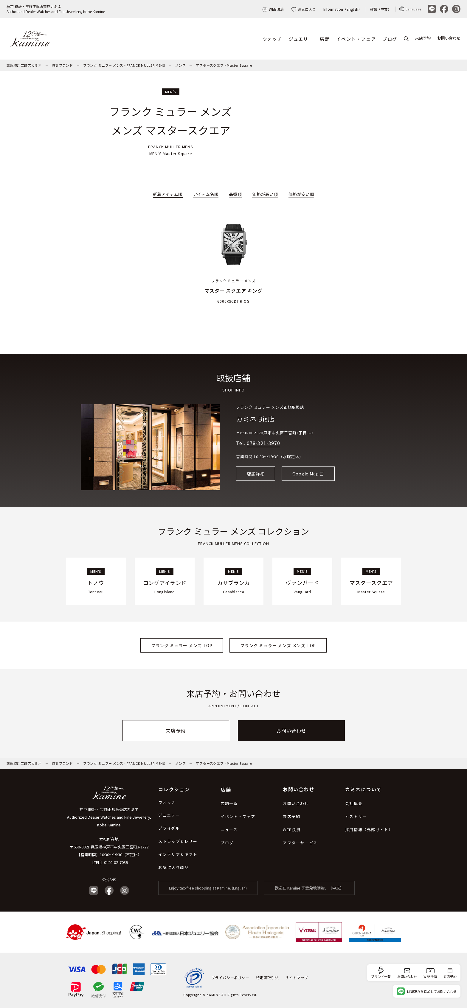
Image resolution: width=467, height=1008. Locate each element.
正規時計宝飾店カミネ (24, 65)
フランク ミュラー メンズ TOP (181, 646)
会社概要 (353, 803)
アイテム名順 (205, 194)
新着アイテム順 (168, 194)
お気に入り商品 (173, 867)
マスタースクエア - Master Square (224, 65)
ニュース (229, 829)
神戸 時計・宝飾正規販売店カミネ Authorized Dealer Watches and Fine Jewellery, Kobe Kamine (109, 817)
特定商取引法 (267, 977)
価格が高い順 (265, 194)
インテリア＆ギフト (177, 854)
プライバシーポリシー (230, 977)
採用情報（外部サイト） (369, 829)
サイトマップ (296, 977)
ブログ (389, 39)
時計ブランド (62, 65)
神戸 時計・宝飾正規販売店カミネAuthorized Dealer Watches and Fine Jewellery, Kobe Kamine (56, 9)
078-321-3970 (263, 443)
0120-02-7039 (116, 862)
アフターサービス (300, 842)
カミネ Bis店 (255, 418)
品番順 (235, 194)
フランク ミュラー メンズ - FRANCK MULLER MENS (124, 65)
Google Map (305, 474)
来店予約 (423, 38)
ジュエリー (301, 39)
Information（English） (342, 9)
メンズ (180, 65)
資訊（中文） (380, 9)
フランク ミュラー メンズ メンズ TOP (278, 646)
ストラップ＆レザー (177, 841)
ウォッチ (272, 39)
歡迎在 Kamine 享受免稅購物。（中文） (309, 888)
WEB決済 (273, 9)
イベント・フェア (356, 39)
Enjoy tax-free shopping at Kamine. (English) (208, 888)
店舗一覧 (229, 803)
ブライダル (169, 828)
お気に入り (303, 9)
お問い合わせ (448, 38)
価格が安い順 (301, 194)
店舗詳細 (255, 474)
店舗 (325, 39)
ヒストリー (356, 816)
